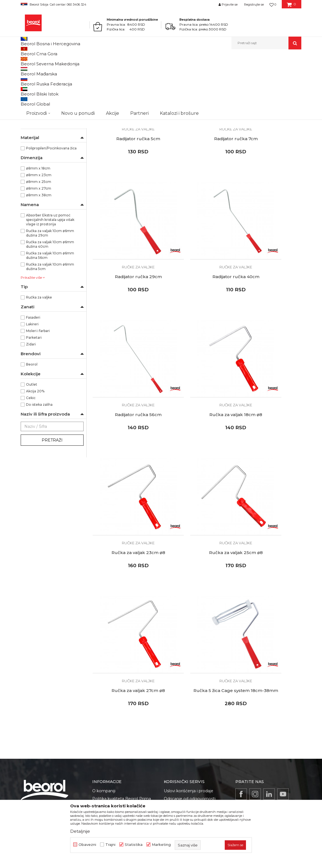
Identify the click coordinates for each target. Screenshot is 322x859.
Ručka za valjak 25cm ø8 (197, 394)
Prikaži (241, 70)
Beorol (26, 61)
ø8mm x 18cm (38, 226)
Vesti (97, 628)
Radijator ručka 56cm (197, 282)
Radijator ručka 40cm (125, 282)
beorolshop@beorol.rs (58, 637)
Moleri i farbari (38, 388)
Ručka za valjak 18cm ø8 (268, 282)
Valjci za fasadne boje (41, 124)
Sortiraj (160, 70)
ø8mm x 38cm (38, 253)
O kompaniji (103, 606)
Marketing (161, 845)
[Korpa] (291, 6)
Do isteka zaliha (39, 462)
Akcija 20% (35, 449)
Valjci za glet (33, 97)
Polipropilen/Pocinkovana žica (51, 206)
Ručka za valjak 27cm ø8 (268, 394)
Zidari (31, 402)
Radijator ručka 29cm (268, 170)
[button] (266, 43)
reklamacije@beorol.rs (58, 683)
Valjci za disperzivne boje (45, 117)
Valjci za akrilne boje (40, 111)
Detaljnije (80, 831)
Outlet (31, 442)
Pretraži (52, 497)
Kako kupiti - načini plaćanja (190, 630)
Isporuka (172, 637)
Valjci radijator (36, 144)
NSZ (33, 172)
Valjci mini (32, 137)
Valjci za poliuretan (38, 84)
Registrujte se (254, 4)
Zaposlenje (102, 636)
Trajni (110, 845)
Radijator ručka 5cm (125, 170)
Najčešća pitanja (179, 653)
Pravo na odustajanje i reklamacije (196, 645)
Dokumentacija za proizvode (120, 659)
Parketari (34, 395)
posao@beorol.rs (67, 723)
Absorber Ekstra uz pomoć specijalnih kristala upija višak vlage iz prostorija (50, 277)
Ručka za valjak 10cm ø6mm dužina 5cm (50, 324)
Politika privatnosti (182, 622)
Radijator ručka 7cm (197, 170)
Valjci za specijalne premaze (47, 131)
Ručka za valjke (39, 355)
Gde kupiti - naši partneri (115, 643)
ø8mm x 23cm (38, 233)
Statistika (134, 845)
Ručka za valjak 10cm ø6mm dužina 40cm (50, 302)
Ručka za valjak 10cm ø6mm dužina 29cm (50, 291)
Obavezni (87, 845)
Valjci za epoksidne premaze (47, 104)
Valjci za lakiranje (37, 91)
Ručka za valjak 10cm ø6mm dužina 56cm (50, 313)
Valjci (112, 61)
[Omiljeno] (272, 4)
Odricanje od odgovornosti (190, 614)
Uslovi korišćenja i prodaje (188, 606)
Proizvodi (42, 61)
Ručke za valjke (37, 151)
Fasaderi (33, 375)
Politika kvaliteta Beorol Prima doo (121, 617)
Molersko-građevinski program (79, 61)
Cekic (30, 456)
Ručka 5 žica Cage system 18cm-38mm (125, 509)
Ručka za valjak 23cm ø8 (125, 394)
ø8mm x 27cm (38, 246)
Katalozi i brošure (109, 651)
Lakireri (32, 382)
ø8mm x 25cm (38, 239)
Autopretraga (134, 70)
